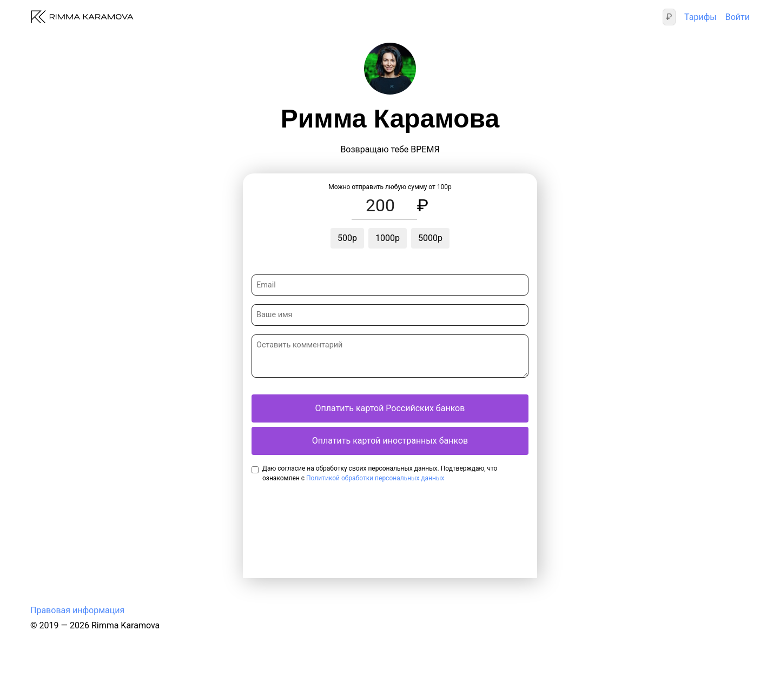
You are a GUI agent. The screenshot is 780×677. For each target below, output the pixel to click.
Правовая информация (77, 610)
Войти (737, 17)
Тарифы (700, 17)
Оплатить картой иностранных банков (390, 440)
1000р (387, 238)
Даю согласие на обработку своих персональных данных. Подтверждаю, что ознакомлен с (379, 473)
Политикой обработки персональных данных (375, 478)
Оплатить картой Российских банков (390, 408)
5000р (430, 238)
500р (347, 238)
